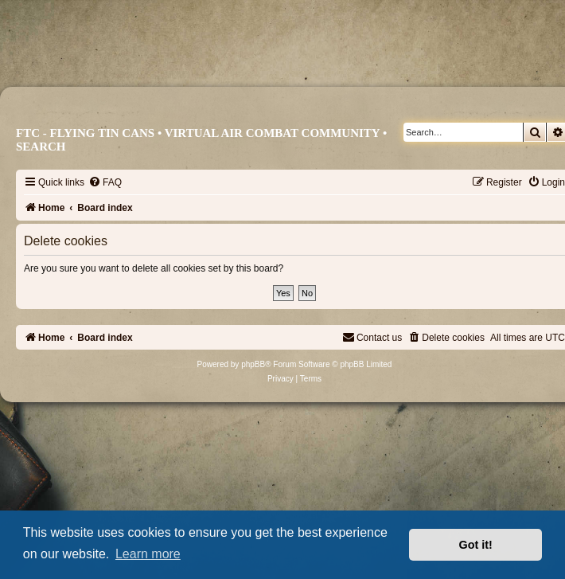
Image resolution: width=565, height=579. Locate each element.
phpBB (253, 364)
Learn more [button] (148, 554)
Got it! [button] (476, 544)
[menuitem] (105, 182)
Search (41, 146)
